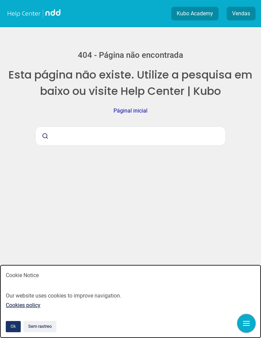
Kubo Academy (195, 13)
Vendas (241, 13)
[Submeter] (45, 136)
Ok (13, 326)
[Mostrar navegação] (246, 323)
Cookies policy (23, 305)
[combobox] (130, 136)
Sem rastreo (40, 326)
